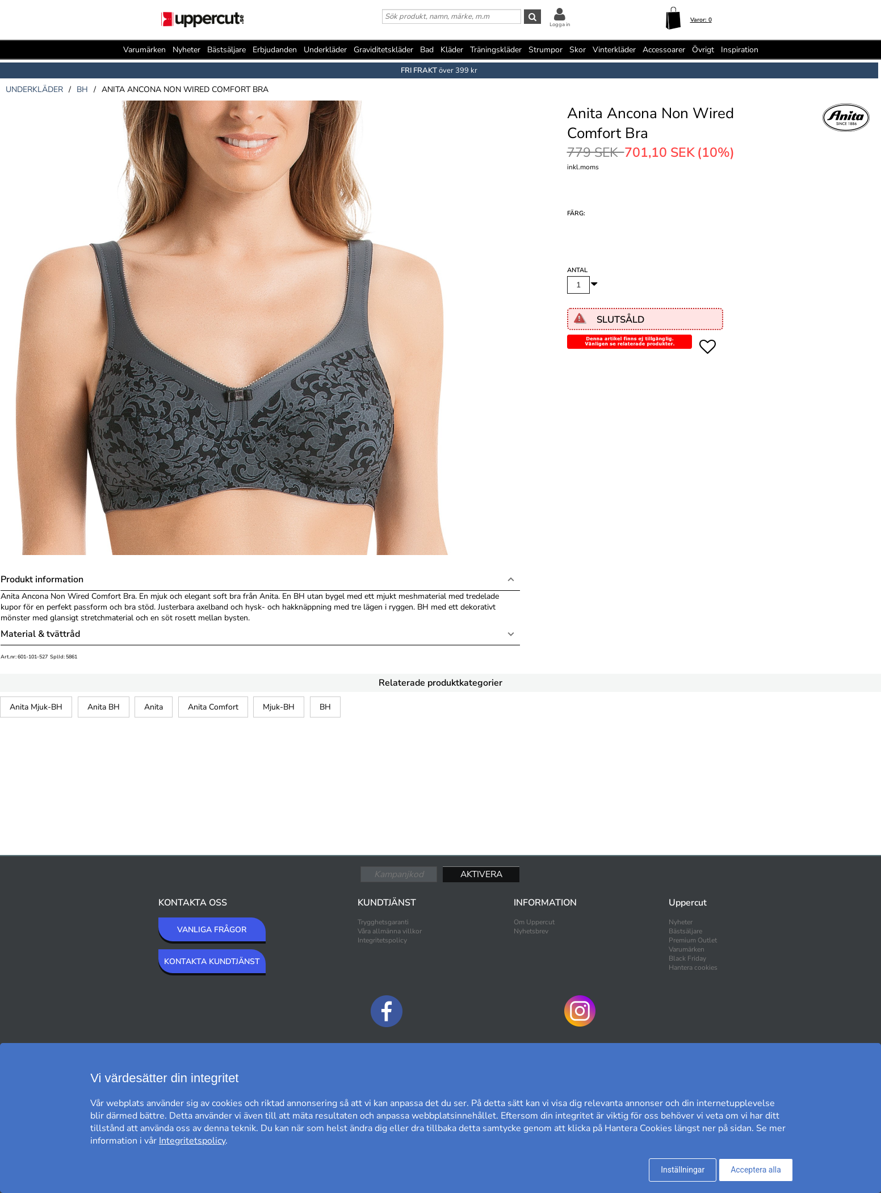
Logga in (559, 24)
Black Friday (687, 958)
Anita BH (103, 707)
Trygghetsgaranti (383, 922)
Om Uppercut (534, 922)
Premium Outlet (693, 940)
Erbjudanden (275, 49)
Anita (153, 707)
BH (325, 707)
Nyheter (186, 49)
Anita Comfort (213, 707)
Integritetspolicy (382, 940)
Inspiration (739, 49)
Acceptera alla (756, 1169)
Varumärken (144, 49)
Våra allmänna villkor (390, 931)
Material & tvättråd (40, 634)
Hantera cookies (693, 967)
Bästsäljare (226, 49)
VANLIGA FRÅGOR (211, 929)
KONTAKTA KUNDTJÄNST (212, 961)
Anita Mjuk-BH (36, 707)
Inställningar (682, 1169)
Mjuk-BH (279, 707)
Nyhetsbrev (531, 931)
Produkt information (42, 579)
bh (82, 89)
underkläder (34, 89)
